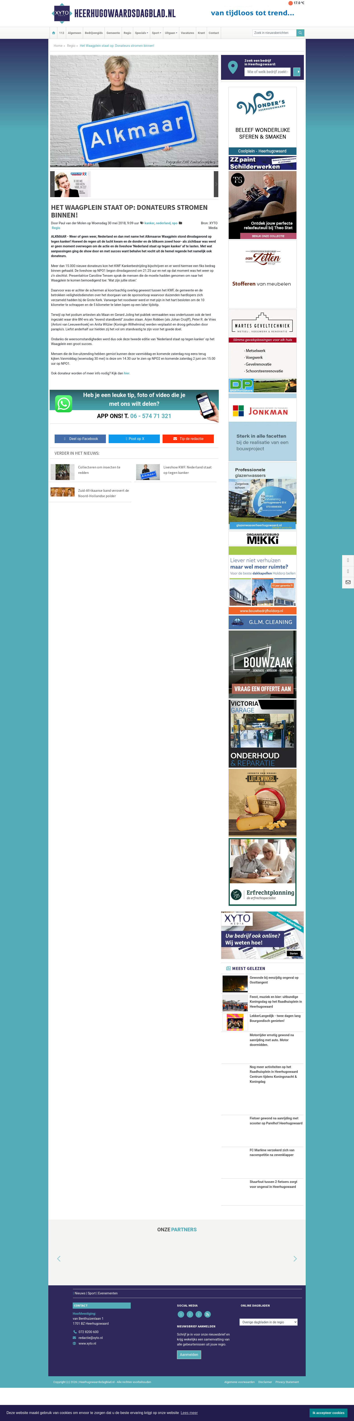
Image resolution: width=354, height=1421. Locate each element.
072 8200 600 (88, 1365)
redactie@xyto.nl (91, 1371)
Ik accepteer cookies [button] (329, 1413)
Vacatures (187, 33)
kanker (149, 223)
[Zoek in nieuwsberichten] (274, 32)
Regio (127, 33)
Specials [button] (140, 33)
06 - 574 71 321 (150, 416)
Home (58, 46)
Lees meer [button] (189, 1413)
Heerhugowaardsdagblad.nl (125, 13)
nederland (163, 223)
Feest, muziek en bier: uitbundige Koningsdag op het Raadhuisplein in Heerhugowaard (276, 1004)
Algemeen (74, 33)
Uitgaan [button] (170, 33)
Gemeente (113, 33)
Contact (214, 33)
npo (174, 223)
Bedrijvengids (94, 33)
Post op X (134, 439)
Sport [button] (155, 33)
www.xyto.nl (87, 1376)
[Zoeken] (300, 32)
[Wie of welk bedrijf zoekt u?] (268, 72)
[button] (52, 184)
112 (61, 33)
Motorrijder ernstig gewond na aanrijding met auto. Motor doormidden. (272, 1073)
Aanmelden (189, 1388)
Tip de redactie (188, 439)
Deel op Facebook (80, 439)
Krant (201, 33)
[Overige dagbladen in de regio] (269, 1355)
